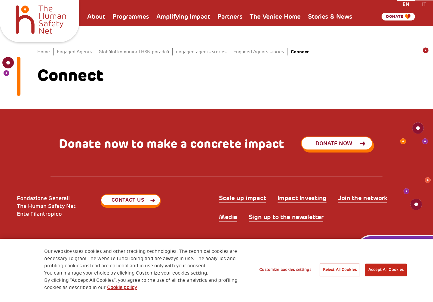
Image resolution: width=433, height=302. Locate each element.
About (96, 16)
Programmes (130, 16)
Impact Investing (302, 198)
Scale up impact (242, 198)
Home (43, 52)
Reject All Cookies (340, 269)
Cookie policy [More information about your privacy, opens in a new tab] (122, 288)
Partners (230, 16)
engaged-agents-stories (201, 52)
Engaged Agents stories (258, 52)
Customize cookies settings (285, 269)
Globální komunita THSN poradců (134, 52)
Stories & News (330, 16)
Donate (392, 16)
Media (228, 217)
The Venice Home (275, 16)
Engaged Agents (74, 52)
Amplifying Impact (183, 16)
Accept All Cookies (386, 269)
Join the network (362, 198)
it (424, 4)
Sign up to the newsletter (286, 217)
